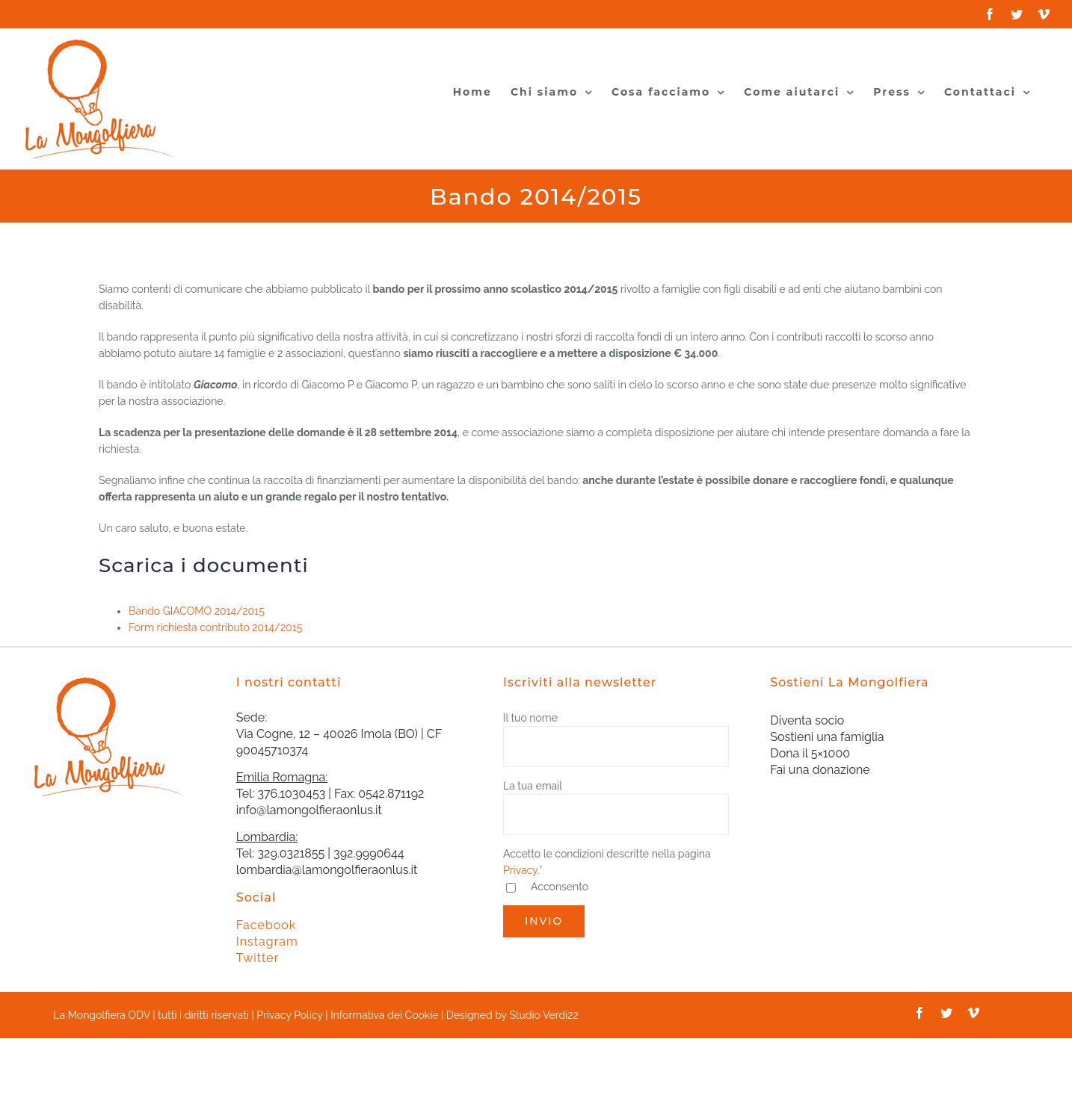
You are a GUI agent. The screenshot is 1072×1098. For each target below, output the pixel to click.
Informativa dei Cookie (384, 1015)
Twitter (258, 958)
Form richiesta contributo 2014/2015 (215, 627)
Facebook (266, 925)
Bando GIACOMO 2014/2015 (197, 611)
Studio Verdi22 (543, 1015)
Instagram (267, 941)
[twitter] (946, 1013)
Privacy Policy (289, 1015)
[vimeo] (973, 1013)
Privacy (520, 870)
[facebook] (919, 1013)
